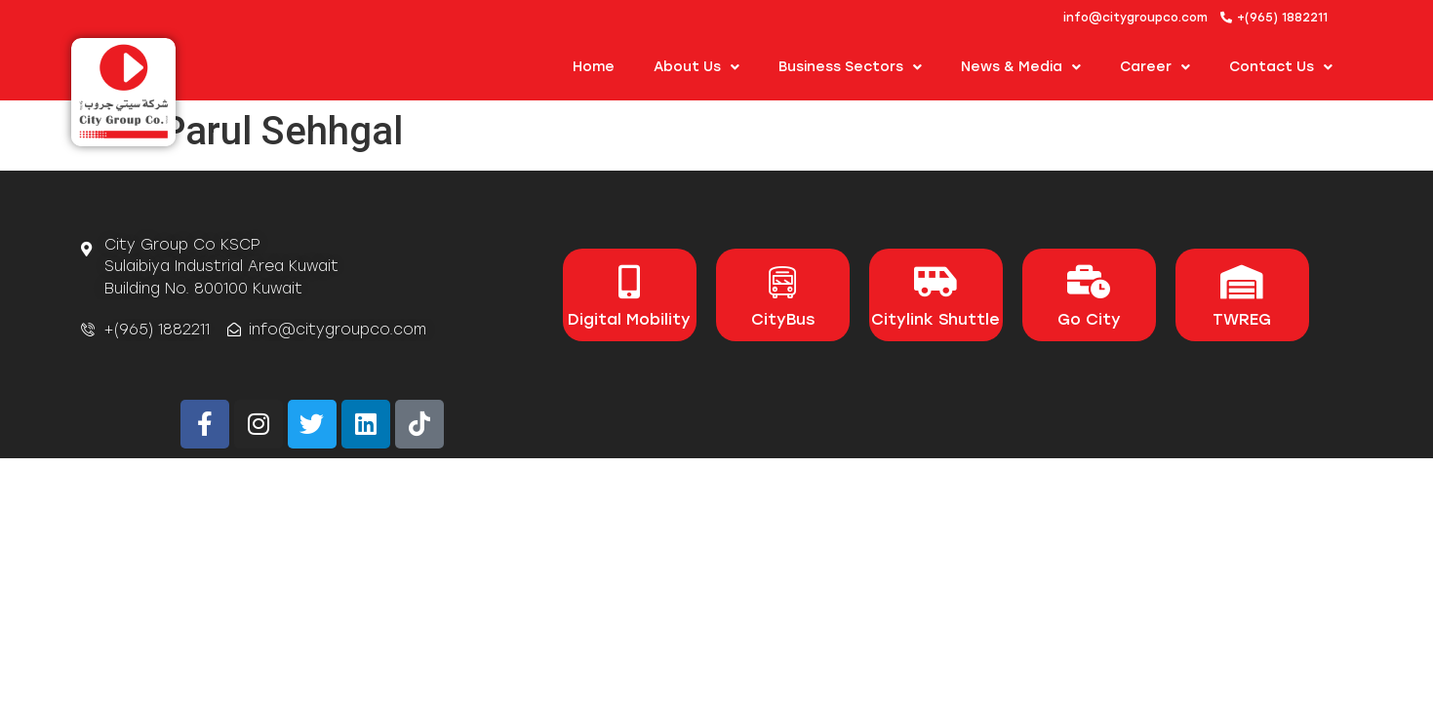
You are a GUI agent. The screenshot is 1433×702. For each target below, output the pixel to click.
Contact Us (1281, 67)
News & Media (1021, 67)
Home (594, 66)
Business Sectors (850, 67)
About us (696, 67)
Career (1155, 67)
